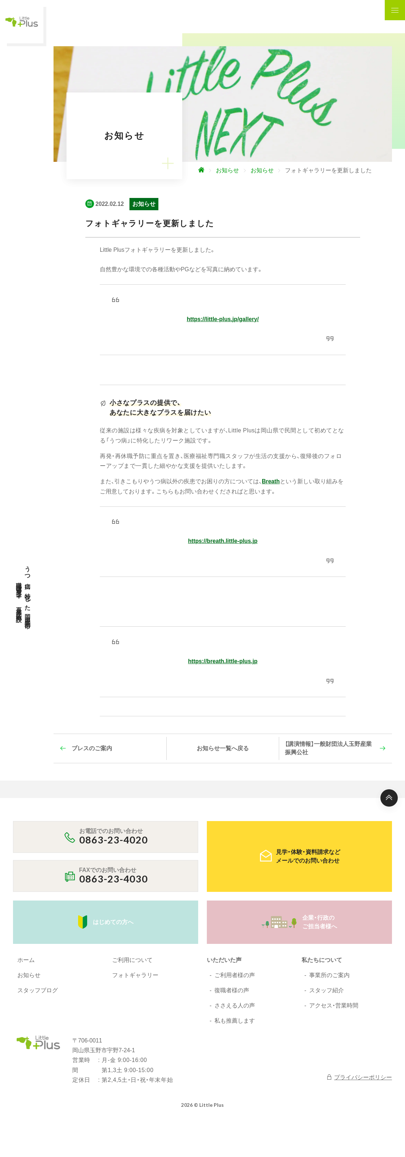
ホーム (26, 960)
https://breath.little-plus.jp (222, 541)
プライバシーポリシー (359, 1077)
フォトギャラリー (135, 975)
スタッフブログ (37, 990)
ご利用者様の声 (234, 975)
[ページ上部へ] (389, 798)
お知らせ (28, 975)
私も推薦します (234, 1021)
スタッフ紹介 (326, 990)
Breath (271, 481)
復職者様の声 (231, 990)
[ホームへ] (219, 170)
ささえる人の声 (234, 1005)
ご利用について (132, 960)
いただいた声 (224, 960)
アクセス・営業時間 (333, 1005)
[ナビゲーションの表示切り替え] (395, 10)
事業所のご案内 (329, 975)
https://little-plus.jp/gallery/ (223, 319)
